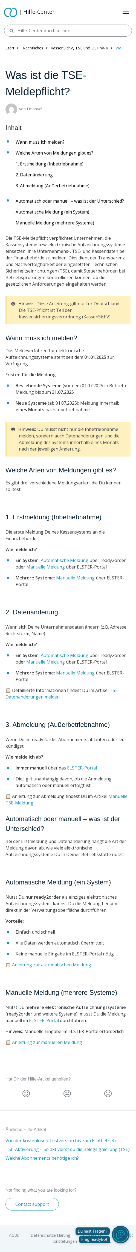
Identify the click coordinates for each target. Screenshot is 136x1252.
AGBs (14, 1235)
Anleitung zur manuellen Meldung (47, 1042)
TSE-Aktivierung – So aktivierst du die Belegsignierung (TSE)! (67, 1149)
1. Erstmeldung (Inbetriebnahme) (49, 164)
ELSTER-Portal (82, 768)
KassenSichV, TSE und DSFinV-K (79, 48)
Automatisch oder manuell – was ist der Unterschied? (70, 201)
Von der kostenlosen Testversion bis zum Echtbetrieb (60, 1141)
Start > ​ (12, 48)
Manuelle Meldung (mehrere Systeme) (55, 223)
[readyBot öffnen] (120, 1234)
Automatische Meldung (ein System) (52, 212)
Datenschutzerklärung (50, 1235)
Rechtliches (33, 48)
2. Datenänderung (34, 175)
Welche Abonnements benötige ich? (42, 1158)
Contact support (32, 1204)
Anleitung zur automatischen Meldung (51, 965)
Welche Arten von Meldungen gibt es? (54, 153)
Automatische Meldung (64, 560)
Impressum (92, 1235)
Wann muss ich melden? (40, 142)
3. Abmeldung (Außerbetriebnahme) (52, 186)
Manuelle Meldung (45, 567)
